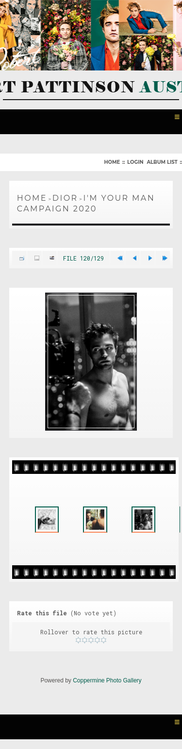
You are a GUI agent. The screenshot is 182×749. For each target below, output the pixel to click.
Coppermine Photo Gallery (107, 680)
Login (135, 162)
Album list (162, 162)
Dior (65, 198)
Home (112, 162)
